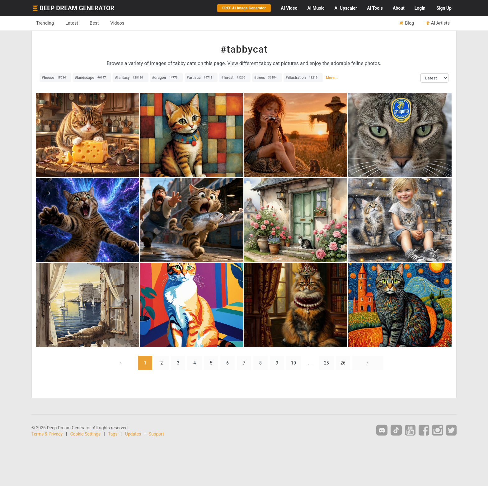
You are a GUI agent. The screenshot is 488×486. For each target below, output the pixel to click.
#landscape (92, 78)
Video (289, 8)
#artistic (201, 78)
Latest (71, 23)
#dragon (166, 78)
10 (293, 362)
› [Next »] (367, 362)
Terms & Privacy (47, 433)
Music (315, 8)
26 (342, 362)
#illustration (303, 78)
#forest (234, 78)
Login (420, 8)
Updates (133, 433)
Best (94, 23)
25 (326, 362)
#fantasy (130, 78)
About (399, 8)
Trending (45, 23)
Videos (117, 23)
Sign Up (444, 8)
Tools (375, 8)
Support (156, 433)
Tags (112, 433)
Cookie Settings (85, 433)
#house (55, 78)
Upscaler (346, 8)
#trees (267, 78)
